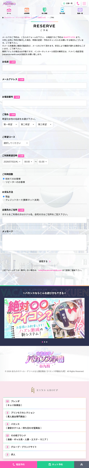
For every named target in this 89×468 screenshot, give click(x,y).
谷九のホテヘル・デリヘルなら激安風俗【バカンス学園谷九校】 (25, 17)
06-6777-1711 (69, 37)
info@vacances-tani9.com (50, 270)
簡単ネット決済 (30, 200)
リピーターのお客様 (14, 182)
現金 (6, 197)
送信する (43, 261)
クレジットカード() (21, 200)
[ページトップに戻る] (81, 464)
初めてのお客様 (12, 179)
